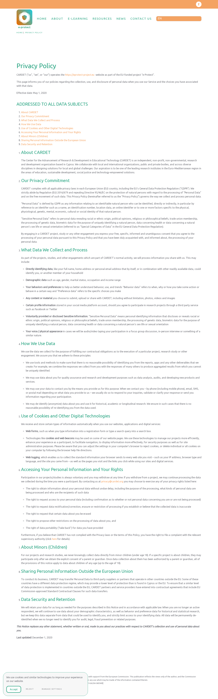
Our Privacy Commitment (35, 116)
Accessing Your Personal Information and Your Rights (51, 132)
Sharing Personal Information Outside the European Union (53, 140)
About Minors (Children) (34, 136)
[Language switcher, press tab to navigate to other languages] (179, 18)
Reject (30, 689)
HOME (42, 18)
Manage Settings (52, 689)
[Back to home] (24, 19)
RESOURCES (102, 18)
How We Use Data (31, 124)
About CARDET (29, 112)
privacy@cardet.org (112, 481)
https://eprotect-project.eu (79, 74)
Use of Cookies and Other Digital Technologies (47, 128)
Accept (14, 689)
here (54, 539)
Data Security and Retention (36, 144)
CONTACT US (141, 18)
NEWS (121, 18)
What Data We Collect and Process (40, 120)
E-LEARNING (78, 18)
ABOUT (57, 18)
